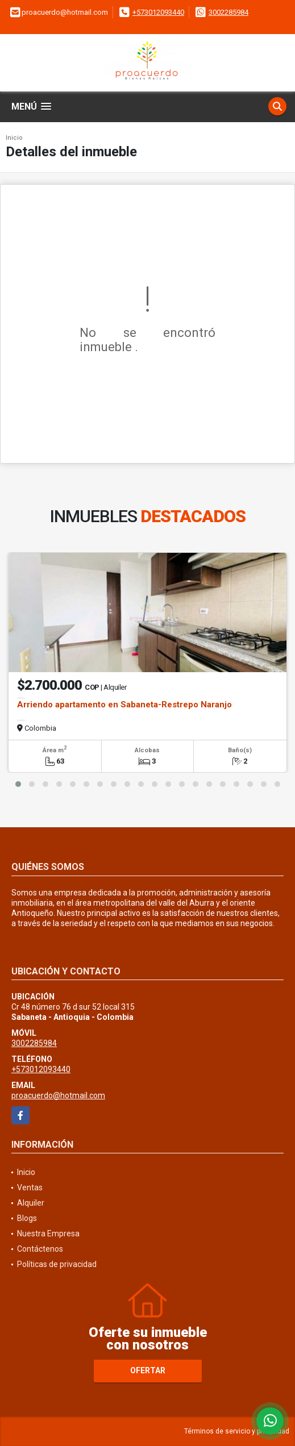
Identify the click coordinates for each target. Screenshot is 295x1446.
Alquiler (30, 1202)
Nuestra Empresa (48, 1233)
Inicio (14, 137)
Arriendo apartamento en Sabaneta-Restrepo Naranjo (124, 704)
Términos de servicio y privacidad (236, 1431)
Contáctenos (40, 1248)
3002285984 (228, 12)
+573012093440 (158, 12)
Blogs (27, 1218)
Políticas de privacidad (57, 1264)
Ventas (30, 1187)
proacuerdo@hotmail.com (58, 1095)
